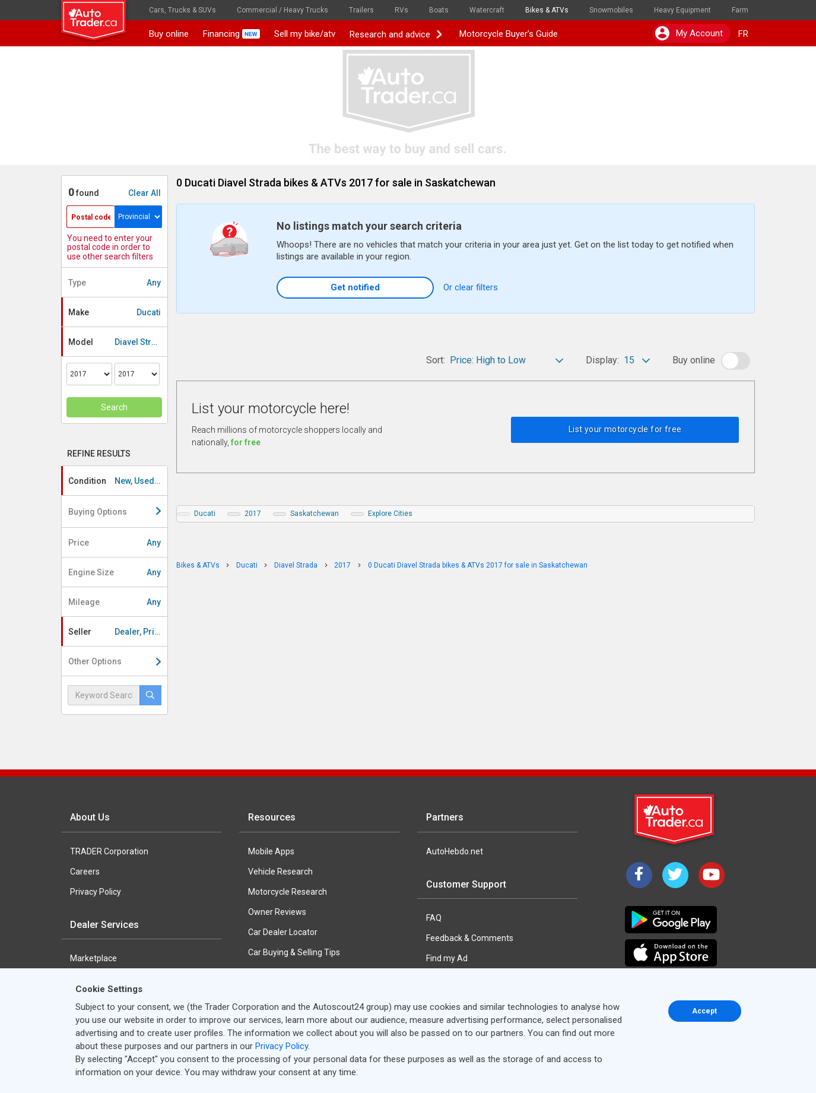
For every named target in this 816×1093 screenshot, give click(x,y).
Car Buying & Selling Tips (294, 952)
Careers (85, 871)
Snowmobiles (611, 10)
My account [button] (689, 33)
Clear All (144, 193)
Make (114, 312)
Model (117, 342)
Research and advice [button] (396, 33)
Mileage (114, 602)
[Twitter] (675, 875)
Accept (704, 1011)
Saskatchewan (314, 513)
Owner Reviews (277, 912)
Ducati (204, 513)
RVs (401, 10)
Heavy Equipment (682, 10)
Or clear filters (470, 287)
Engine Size (114, 572)
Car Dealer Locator (282, 932)
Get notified (355, 287)
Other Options (114, 661)
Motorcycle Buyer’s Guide (505, 33)
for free (246, 442)
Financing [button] (231, 33)
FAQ (434, 918)
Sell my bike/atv (304, 33)
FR (743, 33)
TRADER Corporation (109, 851)
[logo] (101, 15)
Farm (740, 10)
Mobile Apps (271, 851)
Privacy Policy (95, 891)
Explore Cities (390, 513)
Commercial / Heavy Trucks (282, 10)
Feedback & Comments (469, 938)
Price (114, 542)
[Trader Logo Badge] (675, 819)
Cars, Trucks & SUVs (182, 10)
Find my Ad (447, 958)
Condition (117, 481)
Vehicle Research (280, 871)
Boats (439, 10)
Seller (117, 631)
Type (114, 282)
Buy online (169, 33)
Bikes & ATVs (547, 10)
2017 (253, 513)
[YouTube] (711, 875)
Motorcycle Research (287, 891)
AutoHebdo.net (454, 851)
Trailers (361, 10)
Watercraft (486, 10)
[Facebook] (639, 875)
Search (114, 407)
